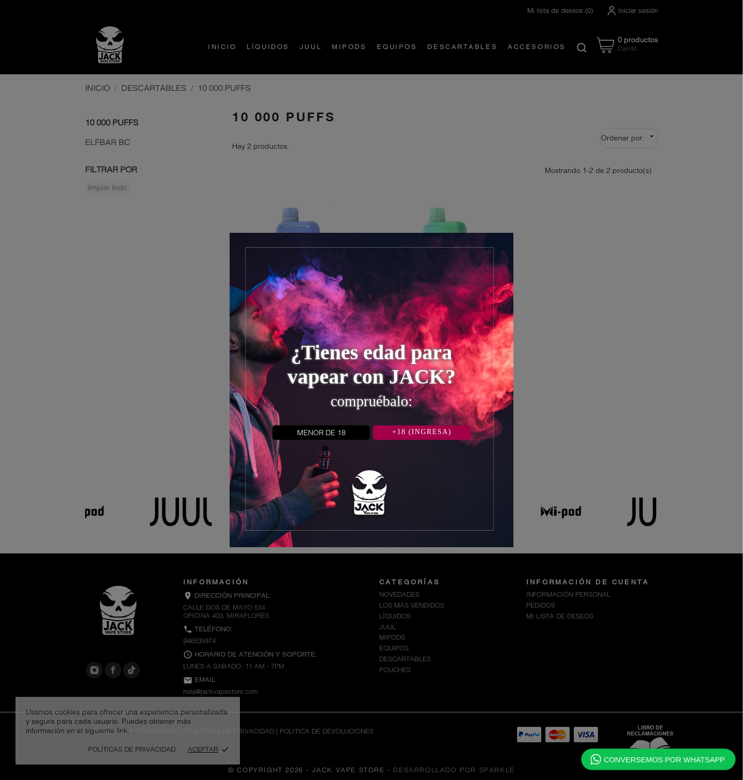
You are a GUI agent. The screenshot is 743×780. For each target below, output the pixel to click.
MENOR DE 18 (321, 432)
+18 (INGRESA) (421, 432)
